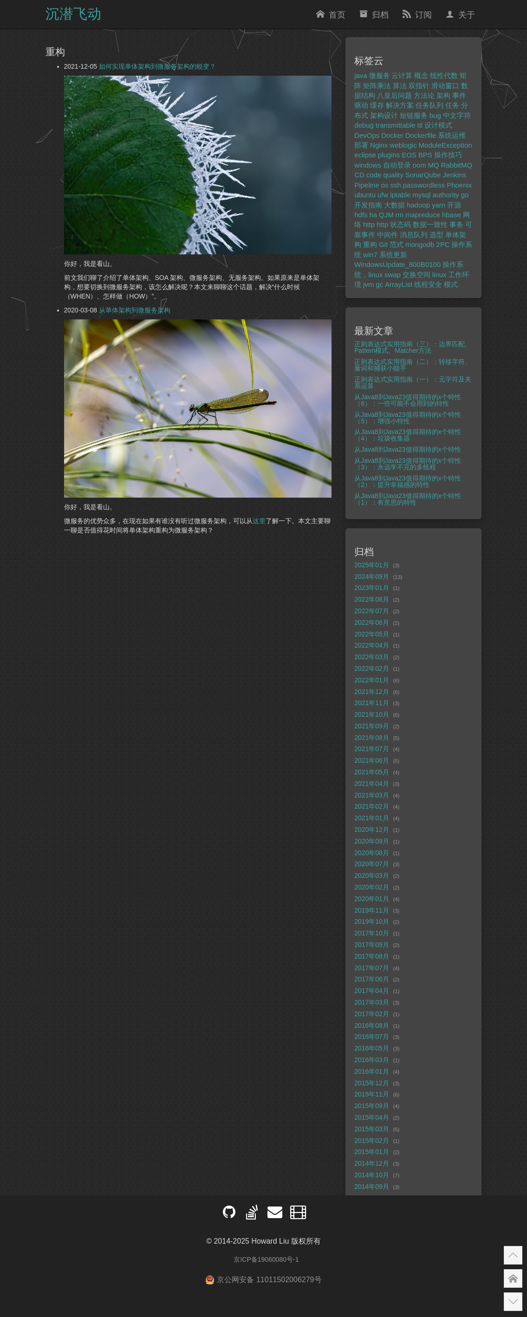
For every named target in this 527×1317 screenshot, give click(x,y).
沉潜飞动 (73, 13)
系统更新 (393, 255)
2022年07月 (371, 611)
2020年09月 (371, 841)
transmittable (396, 125)
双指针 (419, 86)
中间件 (387, 235)
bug (435, 115)
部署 (361, 145)
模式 (451, 284)
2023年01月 (371, 587)
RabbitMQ (457, 165)
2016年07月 (371, 1036)
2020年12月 (371, 829)
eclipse (365, 155)
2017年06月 (371, 979)
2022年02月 (371, 668)
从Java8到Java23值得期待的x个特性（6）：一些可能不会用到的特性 (407, 400)
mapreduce (422, 215)
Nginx (379, 145)
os (384, 185)
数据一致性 (430, 224)
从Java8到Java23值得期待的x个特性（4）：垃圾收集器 (407, 435)
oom (419, 165)
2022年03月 (371, 657)
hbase (451, 215)
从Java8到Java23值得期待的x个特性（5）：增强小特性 (407, 418)
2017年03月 (371, 1002)
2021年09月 (371, 726)
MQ (433, 165)
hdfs (360, 215)
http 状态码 (394, 224)
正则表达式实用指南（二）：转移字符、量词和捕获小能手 (412, 365)
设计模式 (438, 125)
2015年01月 (371, 1151)
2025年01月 (371, 565)
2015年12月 (371, 1083)
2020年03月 (371, 875)
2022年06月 (371, 622)
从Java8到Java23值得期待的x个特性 (407, 449)
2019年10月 (371, 921)
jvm (368, 284)
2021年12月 (371, 691)
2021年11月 (371, 703)
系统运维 (452, 135)
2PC (442, 244)
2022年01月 (371, 680)
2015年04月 (371, 1117)
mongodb (420, 244)
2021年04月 (371, 783)
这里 (259, 521)
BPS (425, 155)
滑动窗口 (445, 86)
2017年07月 (371, 968)
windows (367, 165)
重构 (370, 244)
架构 (443, 95)
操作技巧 (448, 155)
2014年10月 (371, 1175)
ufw (382, 195)
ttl (420, 125)
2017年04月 (371, 990)
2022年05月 (371, 634)
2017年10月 (371, 933)
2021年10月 (371, 714)
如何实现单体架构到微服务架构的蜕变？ (157, 66)
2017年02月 (371, 1014)
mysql (421, 195)
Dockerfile (420, 135)
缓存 (377, 105)
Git (383, 244)
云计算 (401, 75)
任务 (452, 105)
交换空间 (416, 275)
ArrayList (398, 284)
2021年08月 (371, 737)
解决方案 (400, 105)
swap (392, 275)
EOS (409, 155)
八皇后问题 (394, 95)
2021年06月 (371, 760)
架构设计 (384, 115)
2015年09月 (371, 1105)
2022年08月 (371, 599)
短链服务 (414, 115)
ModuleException (445, 145)
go (465, 195)
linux (439, 275)
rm (400, 215)
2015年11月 (371, 1094)
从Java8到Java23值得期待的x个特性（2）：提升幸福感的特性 (407, 481)
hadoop (418, 205)
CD (359, 175)
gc (379, 284)
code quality (384, 175)
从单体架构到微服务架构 (134, 310)
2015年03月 (371, 1129)
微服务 (379, 75)
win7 (370, 255)
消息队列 (414, 235)
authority (445, 195)
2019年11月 (371, 910)
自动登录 (397, 165)
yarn (438, 205)
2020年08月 (371, 852)
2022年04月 (371, 645)
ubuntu (365, 195)
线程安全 (428, 284)
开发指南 (368, 205)
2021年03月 (371, 795)
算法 (400, 86)
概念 (421, 75)
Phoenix (459, 185)
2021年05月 (371, 772)
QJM (386, 215)
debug (364, 125)
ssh (395, 185)
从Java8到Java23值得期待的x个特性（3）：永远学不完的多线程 (407, 464)
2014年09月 (371, 1186)
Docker (392, 135)
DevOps (366, 135)
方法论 (424, 95)
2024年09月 (371, 576)
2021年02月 (371, 806)
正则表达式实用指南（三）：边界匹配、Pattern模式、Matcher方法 (412, 347)
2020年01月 (371, 898)
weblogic (403, 145)
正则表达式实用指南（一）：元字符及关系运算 (412, 382)
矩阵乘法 (377, 86)
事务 (456, 224)
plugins (389, 155)
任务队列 (429, 105)
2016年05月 (371, 1048)
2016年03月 (371, 1060)
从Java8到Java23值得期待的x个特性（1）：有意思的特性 (407, 499)
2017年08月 (371, 956)
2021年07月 (371, 749)
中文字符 (457, 115)
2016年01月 (371, 1071)
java (360, 75)
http (369, 224)
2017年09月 (371, 944)
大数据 (394, 205)
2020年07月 (371, 864)
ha (373, 215)
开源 (454, 205)
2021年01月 (371, 818)
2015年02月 (371, 1140)
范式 (396, 244)
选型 (436, 235)
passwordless (424, 185)
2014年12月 (371, 1163)
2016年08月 (371, 1025)
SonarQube (423, 175)
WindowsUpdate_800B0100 (397, 264)
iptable (400, 195)
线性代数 (444, 75)
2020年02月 (371, 887)
